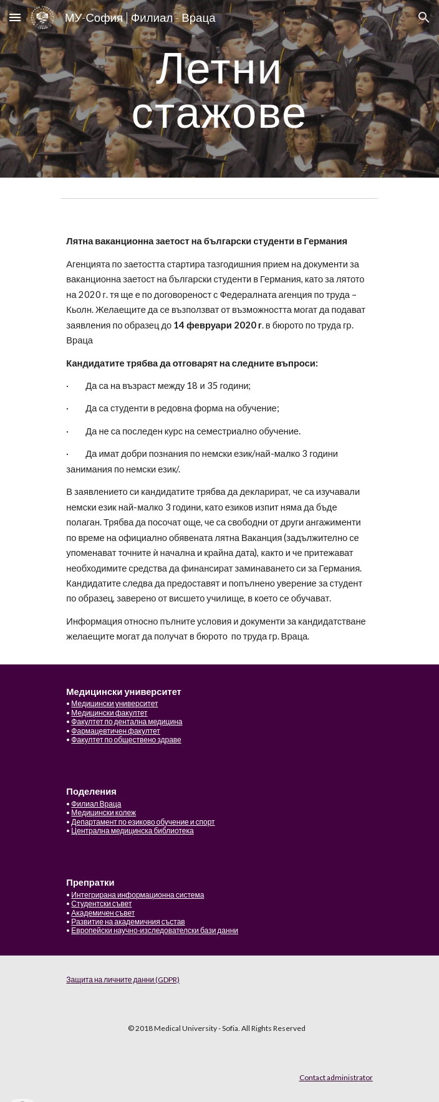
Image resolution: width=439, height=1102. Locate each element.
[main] (219, 89)
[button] (15, 17)
